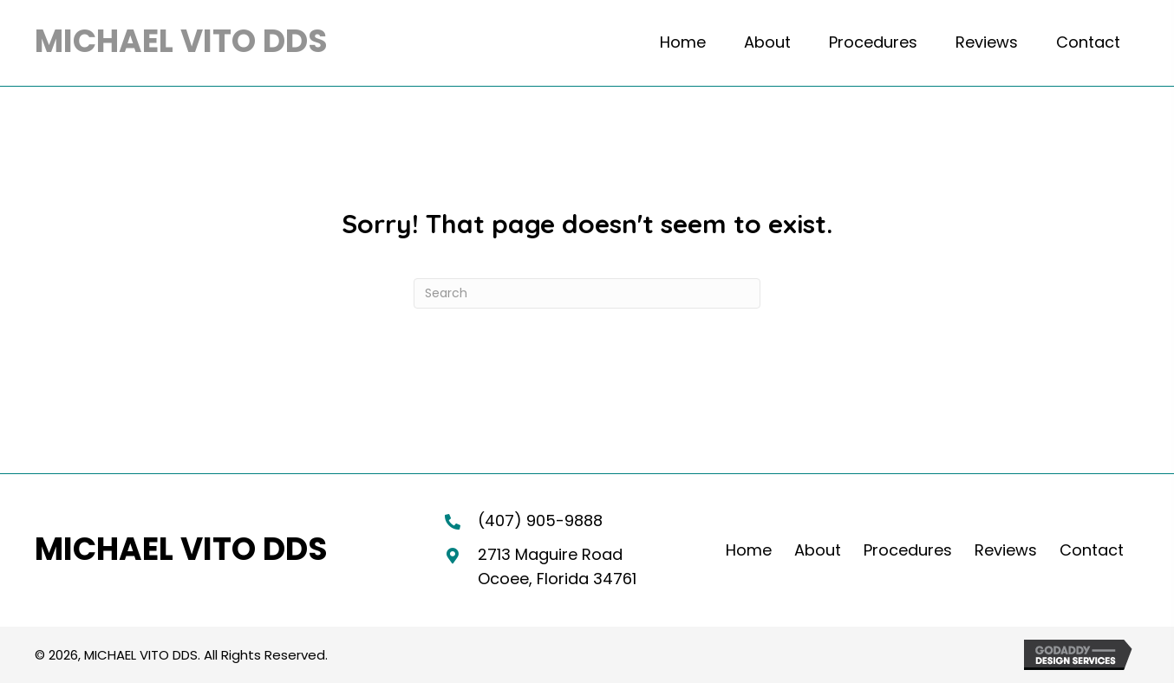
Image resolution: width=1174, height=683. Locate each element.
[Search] (587, 293)
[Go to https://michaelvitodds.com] (181, 43)
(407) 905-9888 (540, 520)
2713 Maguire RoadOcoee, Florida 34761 (557, 566)
